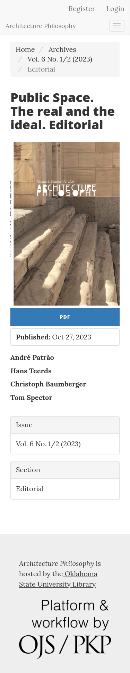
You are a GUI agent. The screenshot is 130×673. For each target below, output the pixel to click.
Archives (62, 49)
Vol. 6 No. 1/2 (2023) (59, 59)
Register (82, 8)
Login (115, 8)
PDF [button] (65, 317)
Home (25, 49)
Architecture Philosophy (41, 26)
